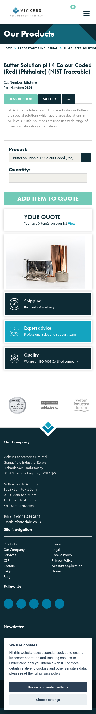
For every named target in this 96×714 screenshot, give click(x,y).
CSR (6, 560)
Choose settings (48, 700)
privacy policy (49, 673)
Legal (56, 549)
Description (20, 99)
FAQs (7, 571)
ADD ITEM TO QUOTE (48, 199)
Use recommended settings (48, 687)
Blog (7, 576)
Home (56, 571)
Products (10, 544)
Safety (50, 99)
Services (10, 555)
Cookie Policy (62, 555)
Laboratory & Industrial (38, 48)
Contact (58, 544)
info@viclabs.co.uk (27, 521)
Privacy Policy (62, 560)
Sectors (9, 565)
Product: (18, 149)
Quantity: (20, 169)
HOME (8, 48)
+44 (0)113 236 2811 (25, 516)
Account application (67, 565)
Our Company (14, 549)
